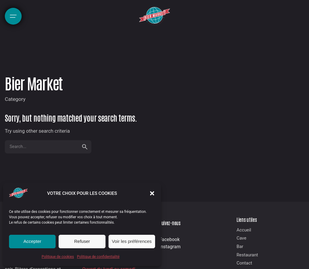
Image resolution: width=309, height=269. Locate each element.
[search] (84, 146)
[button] (152, 193)
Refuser (82, 241)
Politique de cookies (58, 257)
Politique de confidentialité (98, 257)
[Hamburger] (13, 16)
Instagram (170, 246)
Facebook (169, 239)
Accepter (32, 241)
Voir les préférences (132, 241)
